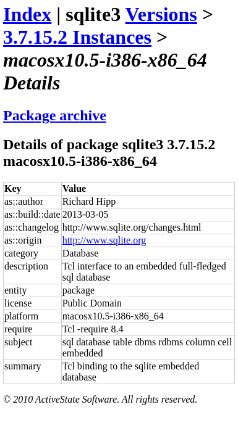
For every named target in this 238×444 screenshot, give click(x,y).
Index (27, 14)
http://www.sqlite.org (104, 240)
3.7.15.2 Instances (77, 37)
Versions (161, 14)
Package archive (54, 115)
